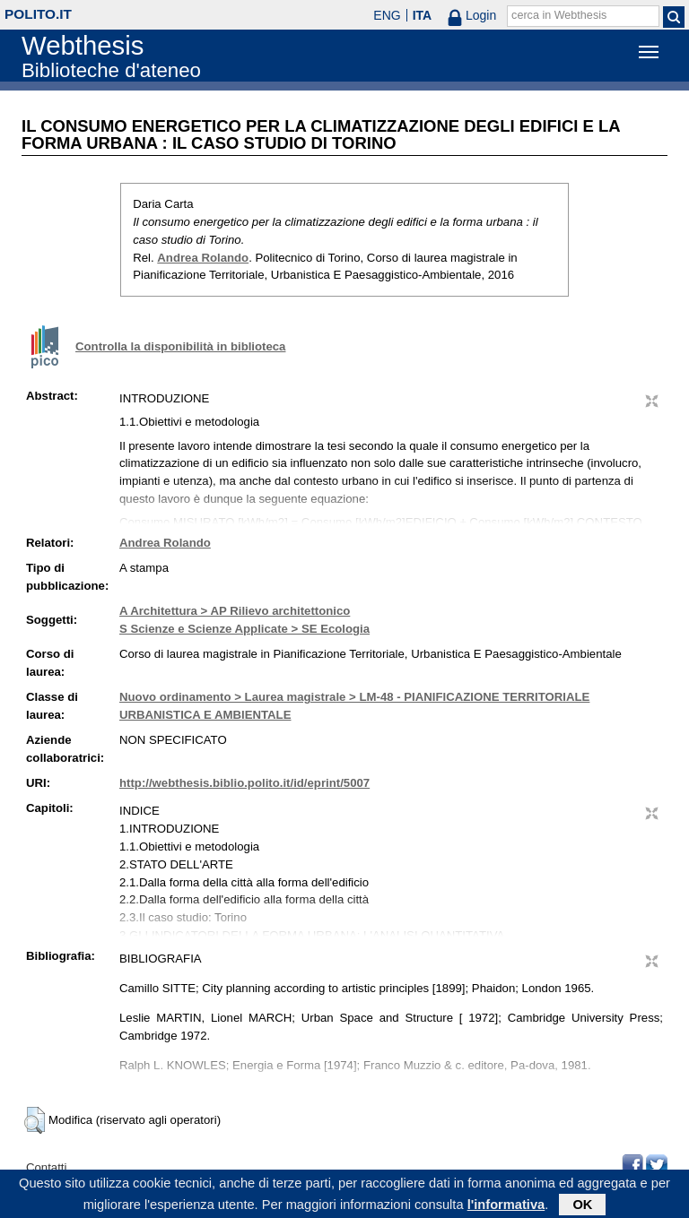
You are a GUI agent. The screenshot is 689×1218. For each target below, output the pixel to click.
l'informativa (506, 1207)
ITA (422, 15)
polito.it (38, 14)
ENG (386, 15)
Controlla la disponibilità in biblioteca (180, 346)
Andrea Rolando (203, 257)
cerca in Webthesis (558, 15)
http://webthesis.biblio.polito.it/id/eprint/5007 (244, 783)
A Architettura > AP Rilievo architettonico (234, 611)
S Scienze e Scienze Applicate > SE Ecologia (244, 628)
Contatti (46, 1167)
